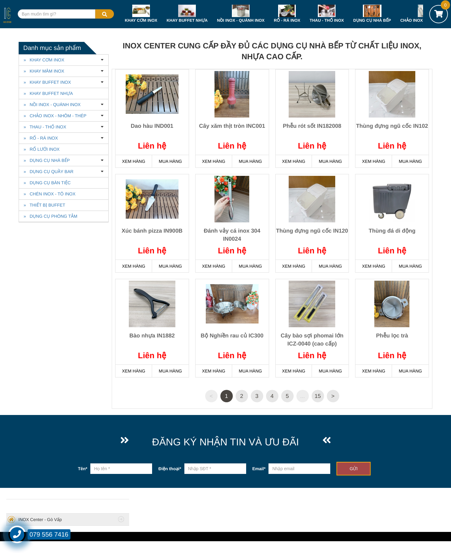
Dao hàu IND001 (152, 126)
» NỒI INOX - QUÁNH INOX (52, 104)
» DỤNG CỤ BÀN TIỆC (47, 182)
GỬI (354, 468)
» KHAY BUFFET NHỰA (48, 93)
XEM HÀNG (133, 161)
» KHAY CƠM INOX (44, 59)
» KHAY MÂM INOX (44, 71)
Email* (259, 468)
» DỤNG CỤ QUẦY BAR (49, 171)
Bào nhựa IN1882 (152, 335)
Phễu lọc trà (392, 335)
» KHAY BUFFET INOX (47, 82)
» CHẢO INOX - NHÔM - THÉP (55, 115)
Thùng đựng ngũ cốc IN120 (312, 231)
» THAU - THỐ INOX (45, 126)
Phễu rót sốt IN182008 (312, 126)
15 (317, 396)
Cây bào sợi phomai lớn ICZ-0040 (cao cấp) (312, 339)
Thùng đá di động (392, 231)
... (302, 396)
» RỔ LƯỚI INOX (42, 149)
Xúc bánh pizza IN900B (152, 231)
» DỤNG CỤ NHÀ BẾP (47, 160)
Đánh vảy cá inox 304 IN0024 (232, 235)
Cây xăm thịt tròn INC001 (232, 126)
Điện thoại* (169, 468)
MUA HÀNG (170, 161)
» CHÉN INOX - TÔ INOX (49, 193)
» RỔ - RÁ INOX (41, 138)
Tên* (82, 468)
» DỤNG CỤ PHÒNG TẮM (50, 216)
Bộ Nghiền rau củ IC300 (232, 335)
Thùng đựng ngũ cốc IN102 (392, 126)
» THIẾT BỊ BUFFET (44, 205)
